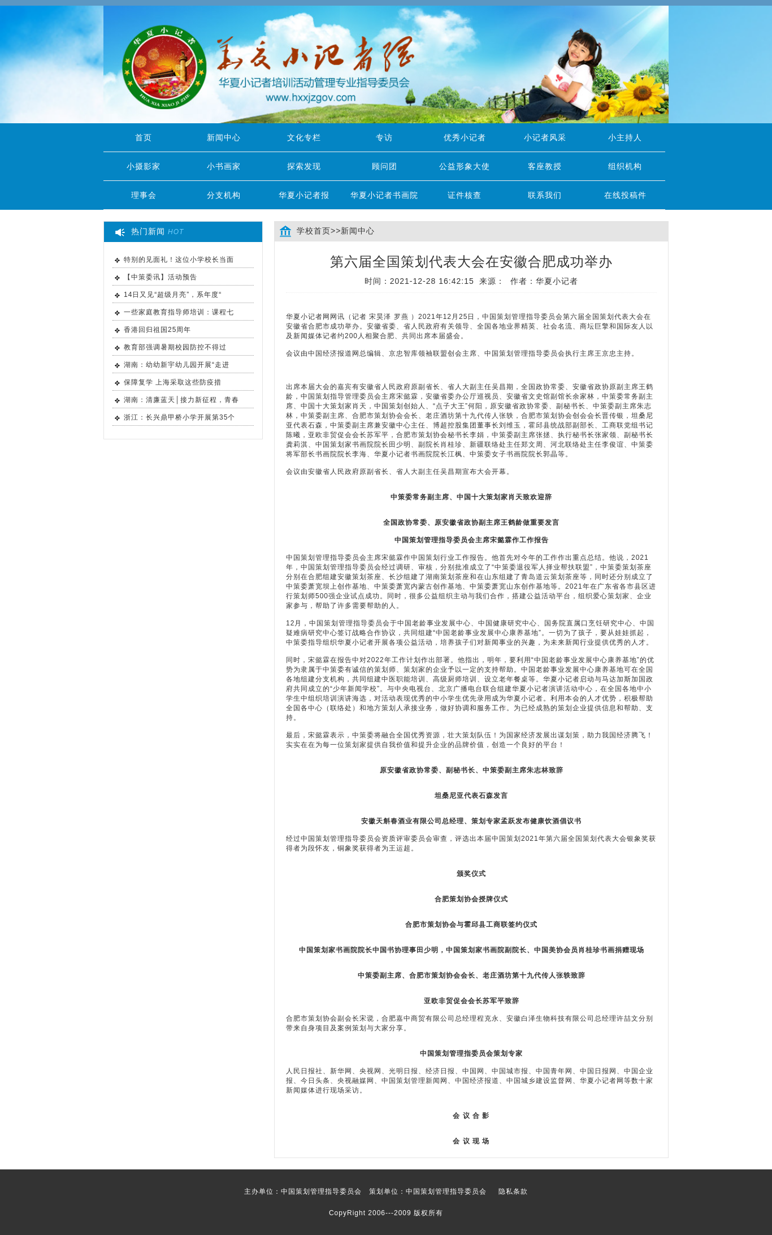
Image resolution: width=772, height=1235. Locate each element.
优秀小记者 (465, 137)
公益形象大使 (464, 166)
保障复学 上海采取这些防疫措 (173, 382)
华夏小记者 (557, 281)
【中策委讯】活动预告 (160, 277)
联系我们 (545, 195)
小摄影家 (144, 166)
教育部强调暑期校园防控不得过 (175, 347)
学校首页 (314, 230)
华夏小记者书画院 (384, 195)
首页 (143, 137)
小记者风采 (545, 137)
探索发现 (304, 166)
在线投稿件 (625, 195)
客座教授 (545, 166)
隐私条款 (513, 1191)
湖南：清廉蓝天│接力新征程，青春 (181, 400)
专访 (384, 137)
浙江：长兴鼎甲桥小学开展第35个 (179, 417)
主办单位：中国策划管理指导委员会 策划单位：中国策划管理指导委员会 (385, 1191)
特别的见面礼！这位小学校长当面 (179, 260)
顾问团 (384, 166)
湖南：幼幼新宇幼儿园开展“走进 (176, 365)
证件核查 (465, 195)
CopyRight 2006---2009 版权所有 (386, 1213)
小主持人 (625, 137)
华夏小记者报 (304, 195)
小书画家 (224, 166)
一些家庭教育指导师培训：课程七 (179, 312)
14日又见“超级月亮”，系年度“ (173, 295)
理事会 (144, 195)
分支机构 (224, 195)
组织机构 (625, 166)
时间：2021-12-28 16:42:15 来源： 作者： (472, 281)
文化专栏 (304, 137)
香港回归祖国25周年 (157, 330)
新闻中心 (224, 137)
